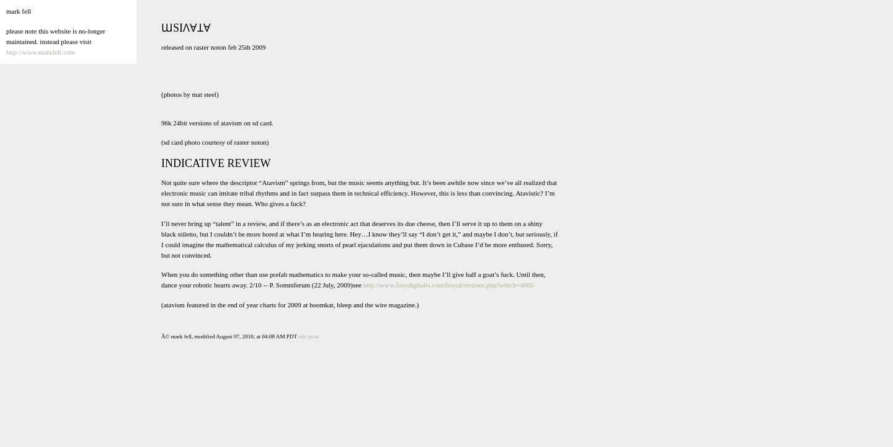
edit (302, 336)
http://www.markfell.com (40, 52)
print (313, 336)
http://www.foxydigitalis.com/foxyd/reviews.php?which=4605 (448, 285)
